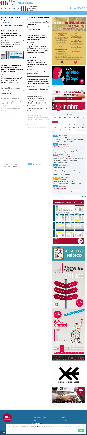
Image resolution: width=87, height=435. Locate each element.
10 (40, 164)
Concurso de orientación (61, 167)
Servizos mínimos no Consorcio (11, 87)
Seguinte (6, 166)
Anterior (15, 164)
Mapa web (63, 417)
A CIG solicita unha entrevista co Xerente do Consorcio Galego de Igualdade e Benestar (37, 37)
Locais (62, 414)
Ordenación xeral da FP (60, 137)
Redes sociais (64, 420)
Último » (14, 166)
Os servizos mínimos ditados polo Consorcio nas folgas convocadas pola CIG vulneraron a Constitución (38, 81)
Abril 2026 (69, 114)
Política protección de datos (39, 417)
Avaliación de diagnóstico (61, 157)
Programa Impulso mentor (60, 179)
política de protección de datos (76, 426)
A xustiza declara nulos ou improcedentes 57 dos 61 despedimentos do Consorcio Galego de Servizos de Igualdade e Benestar (37, 62)
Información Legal (36, 414)
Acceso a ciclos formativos (61, 146)
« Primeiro (6, 164)
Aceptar (81, 430)
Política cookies (36, 420)
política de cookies (58, 426)
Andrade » (56, 405)
